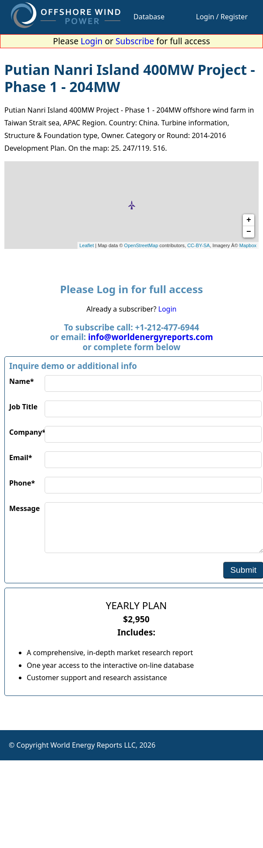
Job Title (23, 407)
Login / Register (222, 16)
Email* (20, 457)
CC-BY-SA (198, 245)
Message (24, 508)
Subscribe (135, 41)
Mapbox (247, 245)
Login (91, 41)
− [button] (248, 232)
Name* (21, 381)
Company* (27, 432)
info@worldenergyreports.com (150, 336)
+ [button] (248, 220)
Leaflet (87, 245)
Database (149, 16)
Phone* (22, 483)
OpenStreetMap (141, 245)
